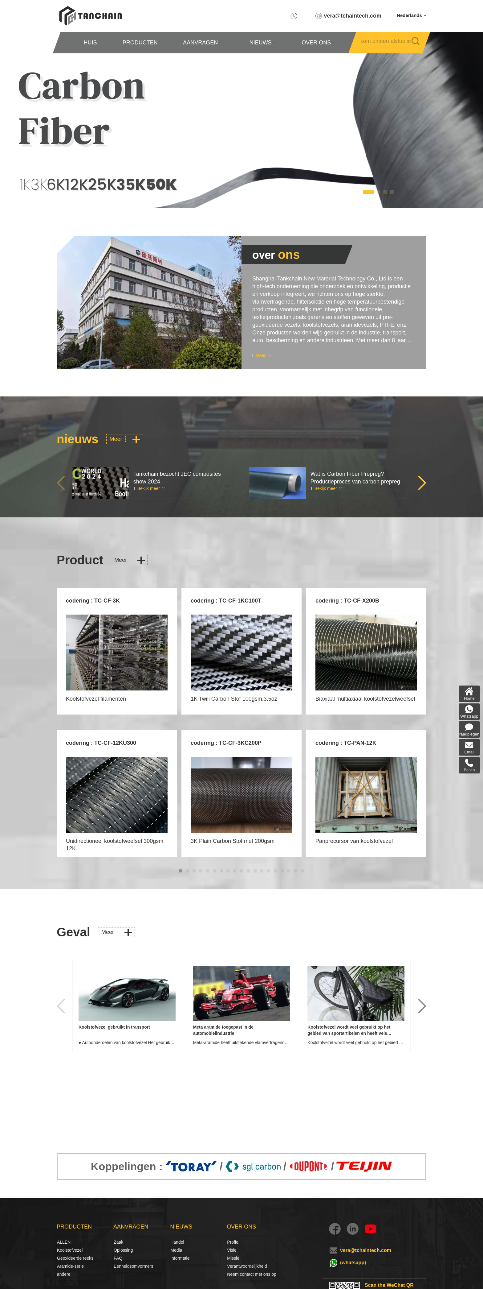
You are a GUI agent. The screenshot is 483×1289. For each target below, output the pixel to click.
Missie (233, 1258)
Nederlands (411, 15)
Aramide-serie (70, 1266)
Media (176, 1250)
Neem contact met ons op (251, 1274)
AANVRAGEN (202, 42)
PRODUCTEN (142, 42)
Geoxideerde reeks (75, 1258)
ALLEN (64, 1242)
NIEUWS (262, 42)
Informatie (179, 1258)
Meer (261, 355)
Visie (231, 1250)
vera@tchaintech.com (353, 16)
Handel (177, 1242)
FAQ (118, 1258)
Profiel (233, 1242)
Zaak (118, 1242)
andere (64, 1274)
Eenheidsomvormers (133, 1266)
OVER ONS (318, 42)
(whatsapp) (353, 1262)
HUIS (90, 42)
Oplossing (120, 1250)
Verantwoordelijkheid (247, 1266)
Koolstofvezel (64, 1250)
